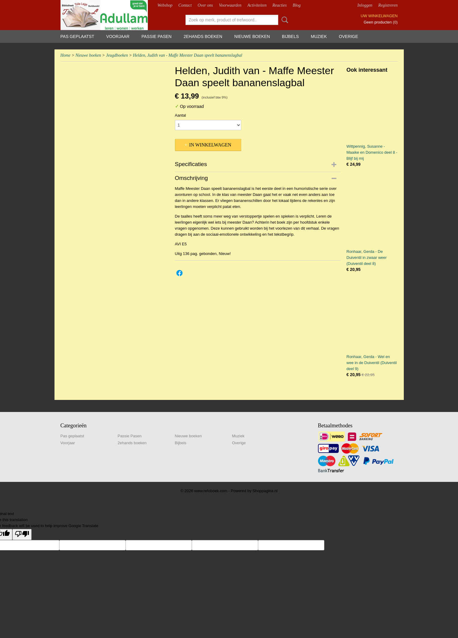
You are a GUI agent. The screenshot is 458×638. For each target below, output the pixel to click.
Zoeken (283, 19)
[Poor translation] (22, 534)
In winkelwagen (210, 144)
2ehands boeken (203, 36)
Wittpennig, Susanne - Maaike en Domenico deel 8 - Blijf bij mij (372, 152)
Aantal (180, 115)
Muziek (319, 36)
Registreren (387, 5)
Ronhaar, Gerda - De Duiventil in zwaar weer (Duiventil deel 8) (367, 257)
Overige (348, 36)
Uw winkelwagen (379, 16)
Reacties (280, 5)
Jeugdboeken (117, 55)
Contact (185, 5)
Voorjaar (117, 36)
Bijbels (290, 36)
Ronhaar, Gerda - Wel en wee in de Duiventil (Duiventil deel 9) (372, 362)
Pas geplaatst (77, 36)
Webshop (165, 5)
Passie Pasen (157, 36)
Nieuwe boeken (252, 36)
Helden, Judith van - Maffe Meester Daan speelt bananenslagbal (187, 55)
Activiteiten (256, 5)
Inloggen (364, 5)
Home (65, 55)
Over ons (205, 5)
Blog (297, 5)
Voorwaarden (230, 5)
